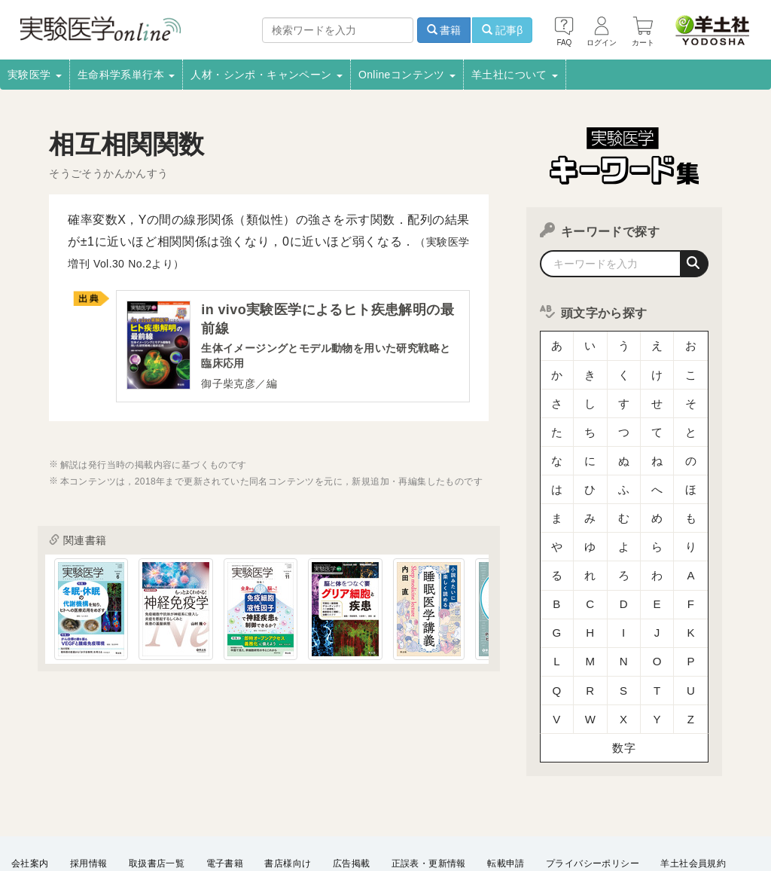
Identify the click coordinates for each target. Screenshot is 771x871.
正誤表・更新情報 (429, 795)
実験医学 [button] (35, 75)
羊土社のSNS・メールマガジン (77, 815)
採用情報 (89, 795)
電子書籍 (225, 795)
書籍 (444, 30)
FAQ (306, 815)
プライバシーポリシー (592, 795)
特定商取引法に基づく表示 (220, 815)
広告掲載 (351, 795)
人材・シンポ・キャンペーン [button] (266, 75)
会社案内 (30, 795)
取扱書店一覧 (156, 795)
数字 (623, 681)
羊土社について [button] (514, 75)
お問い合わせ (366, 815)
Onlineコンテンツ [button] (407, 75)
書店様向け (287, 795)
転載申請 (506, 795)
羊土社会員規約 (693, 795)
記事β (502, 30)
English (430, 815)
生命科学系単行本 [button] (126, 75)
